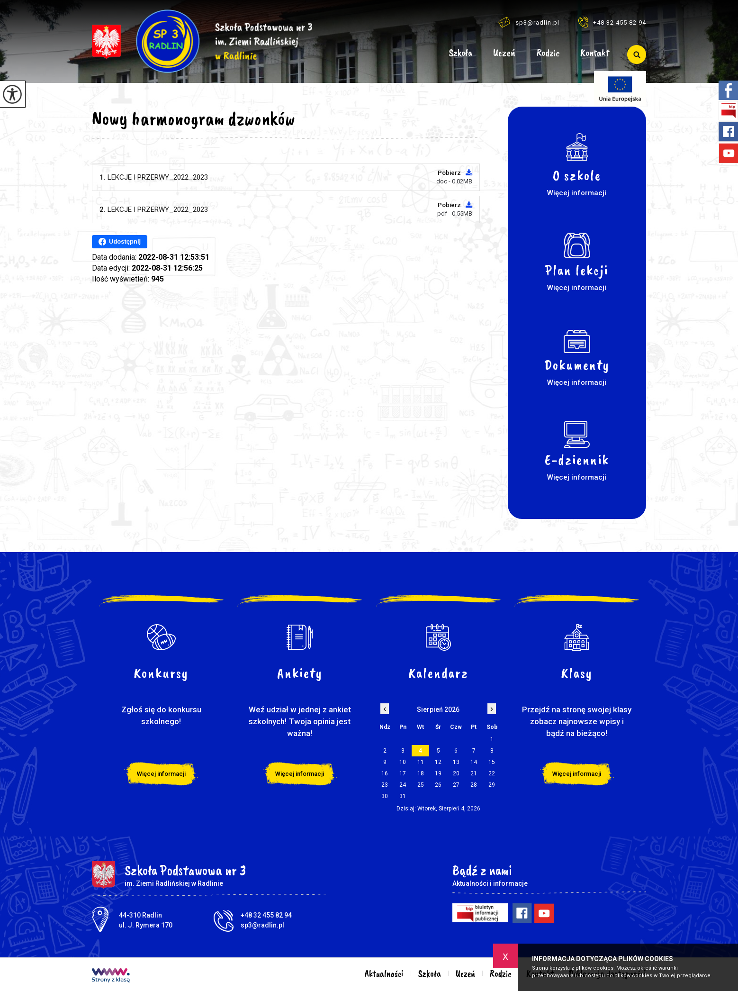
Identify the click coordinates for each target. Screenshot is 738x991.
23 (384, 785)
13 (456, 762)
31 (402, 796)
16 (384, 773)
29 (491, 785)
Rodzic (548, 53)
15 (491, 762)
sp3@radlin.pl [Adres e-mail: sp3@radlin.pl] (262, 925)
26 (438, 785)
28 (473, 785)
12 (438, 762)
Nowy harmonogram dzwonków (193, 118)
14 (473, 762)
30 (384, 796)
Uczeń (504, 53)
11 (420, 762)
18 (420, 773)
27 (456, 785)
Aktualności (426, 54)
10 (402, 762)
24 (402, 785)
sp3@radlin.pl (528, 22)
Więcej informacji (161, 773)
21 (473, 773)
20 (456, 773)
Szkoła (460, 53)
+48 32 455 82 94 (612, 22)
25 (420, 785)
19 (438, 773)
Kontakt (595, 53)
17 (402, 773)
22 (491, 773)
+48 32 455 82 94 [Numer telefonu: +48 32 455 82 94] (266, 915)
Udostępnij (120, 241)
